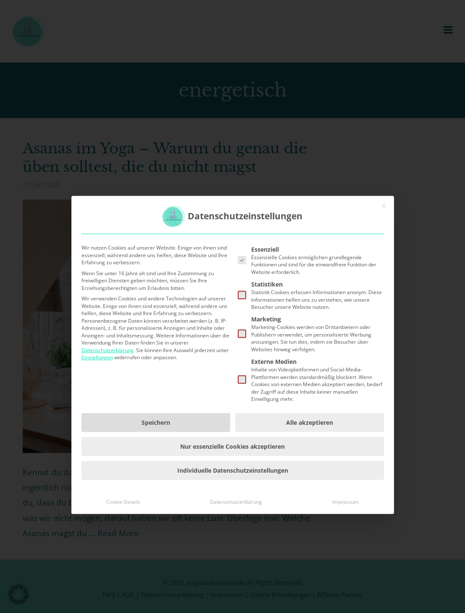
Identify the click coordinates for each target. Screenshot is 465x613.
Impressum (345, 540)
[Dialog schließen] (384, 244)
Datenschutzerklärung (107, 388)
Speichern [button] (156, 461)
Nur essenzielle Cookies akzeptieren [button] (232, 485)
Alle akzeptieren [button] (309, 461)
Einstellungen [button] (97, 395)
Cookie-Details (123, 540)
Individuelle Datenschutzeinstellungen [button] (232, 509)
